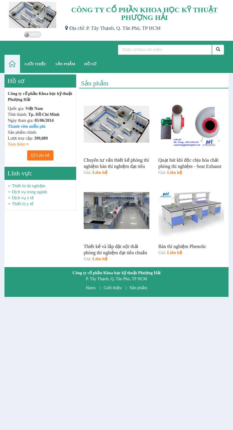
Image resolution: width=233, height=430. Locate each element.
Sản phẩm (138, 288)
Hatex (91, 288)
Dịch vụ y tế (23, 198)
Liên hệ (40, 155)
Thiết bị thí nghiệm (28, 186)
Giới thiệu (113, 288)
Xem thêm (18, 144)
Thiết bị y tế (22, 204)
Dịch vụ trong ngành (29, 192)
